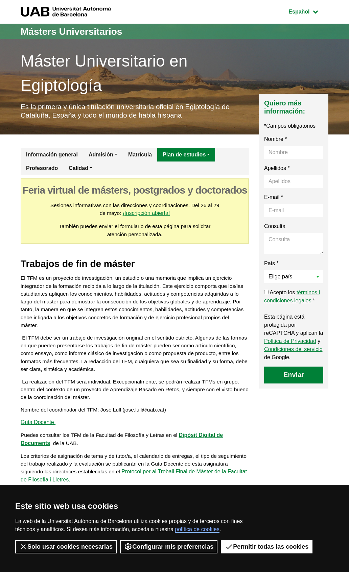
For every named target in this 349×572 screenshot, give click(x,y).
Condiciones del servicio (293, 350)
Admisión (101, 156)
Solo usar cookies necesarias (66, 547)
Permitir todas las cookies (266, 547)
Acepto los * (292, 298)
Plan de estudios (184, 156)
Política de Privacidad (290, 342)
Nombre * (275, 140)
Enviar (293, 376)
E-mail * (273, 198)
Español (308, 11)
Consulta (274, 227)
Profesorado (42, 169)
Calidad (78, 169)
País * (271, 265)
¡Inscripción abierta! (150, 215)
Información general (52, 156)
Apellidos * (277, 169)
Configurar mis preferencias (168, 547)
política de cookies (197, 529)
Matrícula (140, 156)
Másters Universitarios (75, 31)
